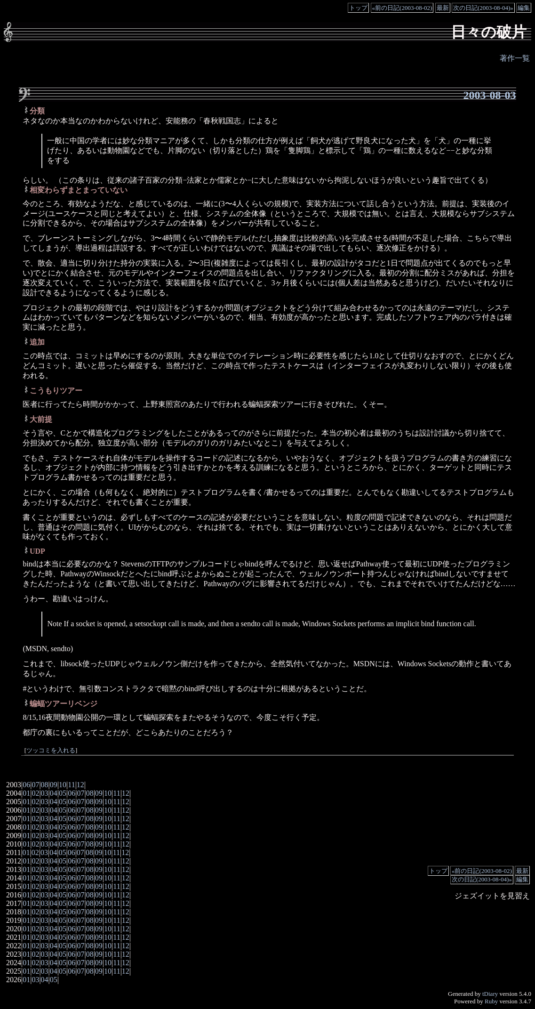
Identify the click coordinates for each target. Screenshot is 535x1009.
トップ (358, 7)
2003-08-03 (489, 95)
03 (44, 793)
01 (26, 793)
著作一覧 (515, 58)
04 (53, 793)
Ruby (491, 1001)
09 (53, 785)
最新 (443, 7)
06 (26, 785)
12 (80, 785)
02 (35, 793)
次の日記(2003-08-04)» (483, 7)
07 (35, 785)
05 (62, 793)
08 (44, 785)
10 (62, 785)
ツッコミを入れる (50, 750)
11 (71, 785)
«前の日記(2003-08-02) (402, 7)
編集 (524, 7)
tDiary (490, 993)
